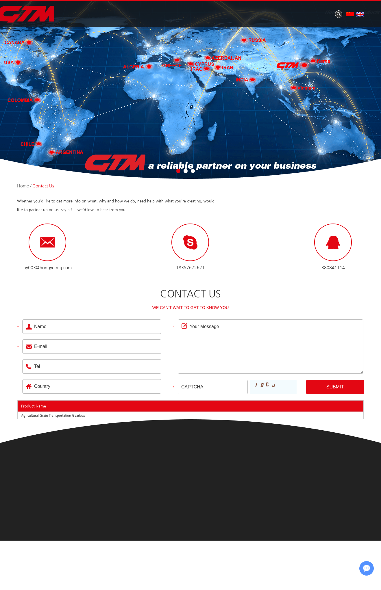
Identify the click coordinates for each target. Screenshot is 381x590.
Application (300, 12)
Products (183, 12)
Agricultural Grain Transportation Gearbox (53, 416)
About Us (224, 12)
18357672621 (190, 267)
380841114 (333, 267)
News (260, 12)
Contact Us (346, 12)
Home (146, 12)
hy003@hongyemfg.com (47, 267)
